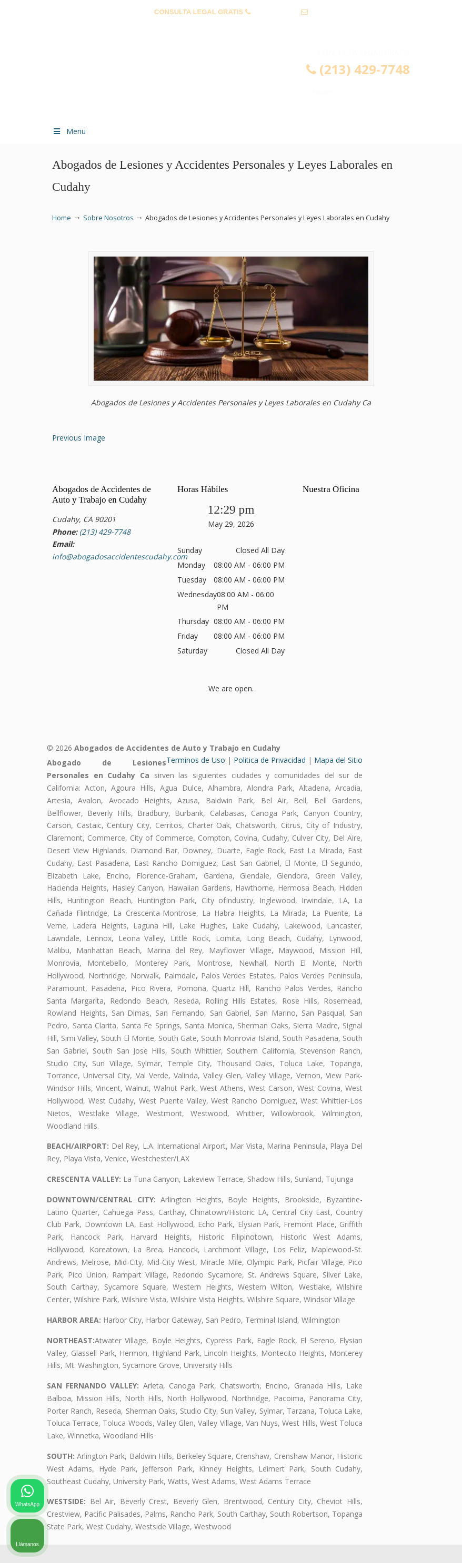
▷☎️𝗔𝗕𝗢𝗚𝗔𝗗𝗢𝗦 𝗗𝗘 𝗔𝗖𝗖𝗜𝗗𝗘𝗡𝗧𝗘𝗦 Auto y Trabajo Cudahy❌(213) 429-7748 (241, 82)
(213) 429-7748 (275, 12)
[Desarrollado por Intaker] (372, 1541)
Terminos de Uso (195, 778)
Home (61, 217)
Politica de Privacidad (270, 778)
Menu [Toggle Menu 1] (69, 131)
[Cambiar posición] (405, 1227)
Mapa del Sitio (338, 778)
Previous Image (78, 456)
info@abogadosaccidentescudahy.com (231, 28)
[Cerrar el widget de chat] (427, 1227)
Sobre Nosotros (108, 217)
